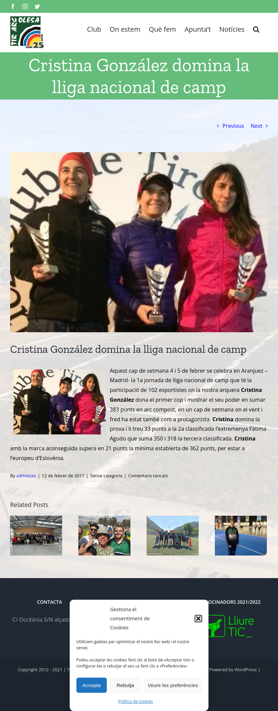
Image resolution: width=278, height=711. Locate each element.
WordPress (245, 669)
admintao (26, 476)
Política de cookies (135, 701)
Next (256, 126)
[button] (198, 618)
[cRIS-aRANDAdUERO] (139, 242)
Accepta (91, 685)
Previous (233, 126)
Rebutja (125, 685)
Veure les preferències (173, 685)
